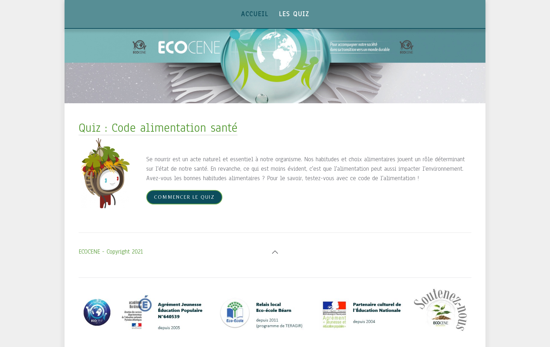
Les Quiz (294, 14)
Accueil (254, 14)
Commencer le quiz (184, 197)
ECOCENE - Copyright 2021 (111, 252)
